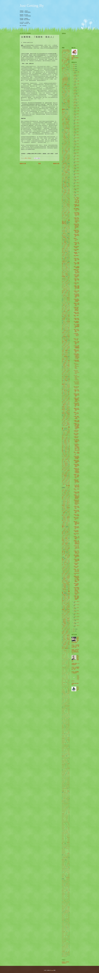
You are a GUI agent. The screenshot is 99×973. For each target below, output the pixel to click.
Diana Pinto (64, 723)
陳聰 (62, 423)
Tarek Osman (65, 926)
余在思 (68, 156)
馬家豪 (65, 315)
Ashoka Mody (67, 674)
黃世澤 (66, 464)
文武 (67, 87)
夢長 (65, 520)
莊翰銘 (67, 371)
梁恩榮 (63, 359)
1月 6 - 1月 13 (76, 625)
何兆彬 (67, 146)
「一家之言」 (65, 62)
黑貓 (63, 484)
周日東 (64, 210)
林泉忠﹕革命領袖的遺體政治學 (76, 560)
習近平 (66, 369)
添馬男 (68, 365)
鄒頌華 (64, 517)
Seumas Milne (64, 906)
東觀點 (65, 227)
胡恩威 (63, 281)
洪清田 (66, 274)
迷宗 (68, 311)
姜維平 (64, 270)
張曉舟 (67, 349)
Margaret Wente (65, 819)
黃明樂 (64, 468)
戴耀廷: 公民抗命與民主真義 (76, 351)
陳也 (62, 389)
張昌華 (65, 334)
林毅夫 (68, 246)
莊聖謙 (64, 371)
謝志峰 (63, 614)
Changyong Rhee (65, 694)
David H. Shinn (65, 714)
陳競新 (68, 424)
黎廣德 (64, 586)
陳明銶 (68, 399)
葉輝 (64, 509)
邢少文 (64, 205)
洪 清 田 (66, 272)
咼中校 (65, 265)
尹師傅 (63, 82)
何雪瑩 (66, 151)
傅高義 (66, 435)
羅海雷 (63, 632)
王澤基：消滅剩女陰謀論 (76, 421)
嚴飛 (64, 640)
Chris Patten (65, 698)
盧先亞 (65, 591)
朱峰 (62, 132)
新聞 (68, 486)
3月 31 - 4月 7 (76, 185)
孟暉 (67, 217)
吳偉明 (65, 166)
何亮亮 (66, 148)
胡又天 (66, 279)
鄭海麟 (68, 576)
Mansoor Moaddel (65, 817)
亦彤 (67, 117)
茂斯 (63, 284)
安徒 (66, 127)
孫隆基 (64, 295)
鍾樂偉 (64, 622)
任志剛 (63, 118)
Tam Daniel (68, 925)
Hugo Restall (68, 753)
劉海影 (63, 537)
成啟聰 (64, 131)
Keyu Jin (68, 802)
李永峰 (63, 178)
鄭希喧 (67, 572)
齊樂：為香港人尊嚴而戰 (76, 267)
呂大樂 (65, 171)
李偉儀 (67, 187)
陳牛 (69, 394)
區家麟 (68, 321)
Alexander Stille (65, 654)
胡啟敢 (66, 281)
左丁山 (63, 113)
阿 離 (68, 256)
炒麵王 (63, 251)
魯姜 (63, 581)
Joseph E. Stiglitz (66, 791)
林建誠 (65, 238)
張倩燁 (64, 336)
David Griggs (67, 713)
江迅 (64, 133)
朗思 (62, 306)
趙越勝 (64, 530)
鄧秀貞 (64, 567)
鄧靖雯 (63, 568)
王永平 (63, 94)
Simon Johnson (67, 911)
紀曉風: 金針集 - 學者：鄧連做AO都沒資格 (76, 309)
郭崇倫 (68, 385)
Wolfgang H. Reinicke (65, 946)
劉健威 (66, 537)
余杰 (64, 157)
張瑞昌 (65, 344)
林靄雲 (67, 248)
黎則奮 (65, 584)
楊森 (68, 492)
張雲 (66, 341)
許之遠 (68, 374)
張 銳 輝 (66, 326)
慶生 (63, 547)
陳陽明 (65, 414)
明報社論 (64, 223)
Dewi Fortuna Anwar (66, 722)
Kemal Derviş (65, 798)
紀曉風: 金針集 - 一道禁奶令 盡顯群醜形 (76, 598)
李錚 (66, 195)
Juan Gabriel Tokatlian (65, 793)
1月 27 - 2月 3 (76, 616)
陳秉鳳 (64, 400)
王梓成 (66, 98)
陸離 (69, 430)
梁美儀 (65, 356)
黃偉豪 (65, 475)
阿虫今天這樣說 (78, 689)
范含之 (63, 285)
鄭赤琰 (66, 573)
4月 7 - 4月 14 (76, 182)
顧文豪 (67, 647)
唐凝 (66, 292)
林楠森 (68, 245)
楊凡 (69, 487)
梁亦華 (63, 354)
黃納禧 (63, 473)
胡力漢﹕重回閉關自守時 (76, 493)
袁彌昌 (64, 311)
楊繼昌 (63, 496)
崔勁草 (66, 324)
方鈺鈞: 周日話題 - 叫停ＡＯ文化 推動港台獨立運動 (76, 220)
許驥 (66, 380)
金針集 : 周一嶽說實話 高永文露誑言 (76, 481)
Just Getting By (32, 5)
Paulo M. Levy (67, 871)
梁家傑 (67, 358)
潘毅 (66, 554)
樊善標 (65, 548)
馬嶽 (69, 319)
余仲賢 (64, 156)
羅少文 (67, 627)
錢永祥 (66, 602)
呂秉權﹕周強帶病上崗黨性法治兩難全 (76, 287)
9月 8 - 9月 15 (76, 119)
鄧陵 (68, 567)
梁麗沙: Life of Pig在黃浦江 (76, 413)
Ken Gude (63, 799)
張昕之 (68, 334)
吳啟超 (66, 167)
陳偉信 (67, 405)
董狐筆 (65, 511)
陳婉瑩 (67, 408)
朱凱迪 (65, 132)
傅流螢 (63, 435)
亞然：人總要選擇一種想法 (76, 263)
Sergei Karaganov (65, 905)
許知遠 (66, 376)
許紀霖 (63, 378)
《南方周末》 (64, 54)
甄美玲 (67, 522)
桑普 (66, 306)
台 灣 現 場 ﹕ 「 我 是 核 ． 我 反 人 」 (76, 335)
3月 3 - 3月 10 (76, 601)
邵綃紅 (64, 253)
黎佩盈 (63, 582)
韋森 (68, 286)
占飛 (67, 106)
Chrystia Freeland (64, 704)
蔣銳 (62, 564)
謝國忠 (65, 615)
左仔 (68, 113)
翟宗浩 (67, 524)
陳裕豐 (68, 415)
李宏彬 (66, 181)
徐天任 (65, 299)
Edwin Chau (67, 729)
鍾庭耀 (64, 619)
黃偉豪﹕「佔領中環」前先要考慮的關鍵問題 (76, 497)
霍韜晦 (68, 605)
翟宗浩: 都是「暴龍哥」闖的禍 (76, 584)
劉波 (65, 534)
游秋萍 (66, 445)
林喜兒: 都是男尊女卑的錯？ (76, 235)
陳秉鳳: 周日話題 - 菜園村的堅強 (76, 231)
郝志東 (66, 312)
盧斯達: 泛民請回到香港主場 (76, 409)
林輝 (64, 247)
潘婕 (64, 553)
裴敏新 (67, 525)
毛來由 (65, 91)
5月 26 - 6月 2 (76, 161)
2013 (74, 70)
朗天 (67, 305)
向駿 (63, 122)
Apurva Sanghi (64, 672)
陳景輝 (63, 413)
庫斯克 (68, 297)
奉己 (69, 216)
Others (67, 868)
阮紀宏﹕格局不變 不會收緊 (76, 342)
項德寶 (68, 456)
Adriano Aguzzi (67, 652)
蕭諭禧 (63, 600)
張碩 (62, 346)
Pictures (68, 877)
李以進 (63, 177)
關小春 (68, 637)
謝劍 (68, 615)
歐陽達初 (63, 550)
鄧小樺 (65, 566)
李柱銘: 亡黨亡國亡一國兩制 (76, 243)
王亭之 (67, 97)
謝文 (64, 613)
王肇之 (64, 101)
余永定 (65, 154)
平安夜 (63, 114)
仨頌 (66, 103)
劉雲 (66, 540)
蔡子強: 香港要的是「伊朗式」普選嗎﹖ (76, 405)
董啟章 (68, 511)
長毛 (66, 255)
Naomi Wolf (65, 857)
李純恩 (65, 186)
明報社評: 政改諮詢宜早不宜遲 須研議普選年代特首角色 (76, 470)
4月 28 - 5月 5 (76, 173)
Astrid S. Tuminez (65, 677)
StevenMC (66, 922)
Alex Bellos (66, 653)
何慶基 (66, 152)
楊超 (62, 494)
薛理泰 (68, 612)
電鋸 (68, 519)
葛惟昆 (66, 510)
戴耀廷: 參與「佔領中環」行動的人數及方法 (76, 271)
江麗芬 (64, 136)
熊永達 (68, 521)
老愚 (67, 139)
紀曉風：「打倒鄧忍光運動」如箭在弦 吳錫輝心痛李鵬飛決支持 (76, 426)
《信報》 (66, 53)
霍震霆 (64, 605)
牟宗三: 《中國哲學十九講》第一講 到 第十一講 (75, 668)
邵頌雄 (67, 253)
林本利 (68, 232)
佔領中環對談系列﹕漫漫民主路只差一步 (76, 214)
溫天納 (66, 496)
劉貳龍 (67, 539)
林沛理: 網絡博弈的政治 (76, 361)
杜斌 (64, 197)
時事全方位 (65, 304)
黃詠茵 (68, 478)
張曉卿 (63, 350)
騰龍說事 (63, 647)
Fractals (64, 734)
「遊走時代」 (67, 64)
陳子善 (66, 389)
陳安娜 (66, 398)
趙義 (67, 530)
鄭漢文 (68, 578)
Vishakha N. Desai (65, 942)
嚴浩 (66, 640)
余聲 (67, 161)
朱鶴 (69, 132)
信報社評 (64, 261)
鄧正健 (68, 566)
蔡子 (65, 557)
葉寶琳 (63, 510)
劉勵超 (66, 544)
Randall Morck (64, 881)
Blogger (51, 970)
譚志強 (65, 634)
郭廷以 (63, 384)
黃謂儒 (66, 480)
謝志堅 (66, 614)
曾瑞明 (65, 441)
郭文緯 (65, 383)
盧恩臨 (68, 593)
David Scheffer (65, 718)
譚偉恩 (68, 634)
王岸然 (68, 96)
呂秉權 (66, 172)
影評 (64, 545)
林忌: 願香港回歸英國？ (76, 322)
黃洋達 (68, 470)
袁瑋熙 (68, 310)
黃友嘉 (66, 463)
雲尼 (65, 456)
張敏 (64, 339)
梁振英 (67, 359)
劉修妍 (67, 535)
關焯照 (68, 638)
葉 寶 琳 (64, 500)
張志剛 (64, 331)
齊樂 (62, 533)
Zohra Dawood (64, 956)
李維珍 (66, 191)
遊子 (69, 515)
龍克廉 (64, 608)
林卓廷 (68, 236)
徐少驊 (68, 299)
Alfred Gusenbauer (65, 657)
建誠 (67, 270)
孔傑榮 (63, 86)
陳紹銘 (64, 410)
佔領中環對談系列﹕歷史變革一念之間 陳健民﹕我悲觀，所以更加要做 (76, 591)
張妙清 (68, 330)
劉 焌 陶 (66, 533)
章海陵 (68, 431)
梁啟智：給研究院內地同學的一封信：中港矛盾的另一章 (75, 651)
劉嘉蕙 (64, 542)
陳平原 (64, 395)
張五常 (66, 329)
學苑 (69, 588)
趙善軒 (68, 529)
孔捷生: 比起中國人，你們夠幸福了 (76, 552)
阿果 (66, 257)
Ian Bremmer (65, 754)
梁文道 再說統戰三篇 (76, 531)
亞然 (66, 207)
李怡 (65, 182)
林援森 (66, 243)
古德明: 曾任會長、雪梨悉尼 (76, 259)
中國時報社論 (65, 79)
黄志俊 (64, 483)
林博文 (65, 242)
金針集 (63, 255)
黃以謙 (63, 465)
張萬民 (68, 344)
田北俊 (66, 114)
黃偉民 (66, 473)
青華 (69, 258)
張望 (62, 340)
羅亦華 (66, 628)
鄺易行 (68, 624)
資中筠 (68, 512)
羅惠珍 (66, 633)
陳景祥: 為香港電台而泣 (76, 313)
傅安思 (64, 434)
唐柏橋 (66, 291)
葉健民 (63, 505)
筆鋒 (66, 451)
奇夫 (65, 216)
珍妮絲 (63, 275)
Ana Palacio (66, 659)
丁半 (67, 68)
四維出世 (63, 112)
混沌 (74, 56)
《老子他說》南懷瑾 (65, 49)
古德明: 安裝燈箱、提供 (76, 319)
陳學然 (68, 420)
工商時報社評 (65, 77)
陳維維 (67, 418)
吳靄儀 (68, 169)
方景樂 (68, 88)
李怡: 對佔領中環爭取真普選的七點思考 (76, 296)
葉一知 (68, 500)
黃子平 (66, 460)
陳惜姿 (63, 409)
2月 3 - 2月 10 (76, 613)
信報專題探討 (64, 262)
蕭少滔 (65, 595)
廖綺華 (68, 520)
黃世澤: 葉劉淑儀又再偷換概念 (76, 465)
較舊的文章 (56, 163)
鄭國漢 (64, 577)
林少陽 (68, 231)
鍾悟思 (68, 619)
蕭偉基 (66, 598)
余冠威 (68, 157)
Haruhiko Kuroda (65, 747)
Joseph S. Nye (66, 792)
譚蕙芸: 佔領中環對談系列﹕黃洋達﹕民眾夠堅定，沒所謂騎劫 (76, 579)
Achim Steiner (64, 649)
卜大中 (66, 72)
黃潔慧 (64, 479)
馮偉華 (63, 459)
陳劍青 (63, 419)
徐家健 (68, 300)
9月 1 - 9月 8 (76, 122)
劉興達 (63, 544)
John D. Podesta (67, 778)
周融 (66, 215)
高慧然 (68, 320)
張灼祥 (67, 331)
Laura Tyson (64, 804)
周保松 (65, 212)
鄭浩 (65, 576)
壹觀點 (66, 439)
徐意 (67, 301)
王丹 (68, 93)
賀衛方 (66, 454)
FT (67, 734)
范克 (67, 284)
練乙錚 (67, 556)
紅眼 (69, 276)
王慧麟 (68, 101)
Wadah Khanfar (65, 945)
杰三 (63, 226)
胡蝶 (65, 282)
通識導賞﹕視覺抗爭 (76, 253)
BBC (62, 683)
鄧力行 (65, 564)
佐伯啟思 (65, 143)
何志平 (63, 147)
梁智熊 (66, 361)
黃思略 (65, 470)
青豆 (66, 258)
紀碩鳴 (67, 275)
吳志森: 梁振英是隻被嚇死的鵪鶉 (76, 457)
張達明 (64, 345)
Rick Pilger (64, 886)
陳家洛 (64, 404)
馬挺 (69, 316)
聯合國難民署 (65, 610)
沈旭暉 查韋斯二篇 (76, 431)
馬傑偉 (63, 319)
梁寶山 (64, 365)
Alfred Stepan (64, 658)
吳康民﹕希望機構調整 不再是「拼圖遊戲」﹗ (76, 400)
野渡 (64, 388)
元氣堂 (66, 83)
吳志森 (65, 163)
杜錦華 (67, 197)
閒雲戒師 (65, 455)
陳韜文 (68, 423)
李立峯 (66, 178)
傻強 (66, 484)
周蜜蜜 (63, 215)
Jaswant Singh (67, 768)
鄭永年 (64, 571)
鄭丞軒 (68, 571)
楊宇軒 (66, 490)
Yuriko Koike (67, 952)
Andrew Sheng (67, 664)
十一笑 (63, 72)
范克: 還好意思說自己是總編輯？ (76, 440)
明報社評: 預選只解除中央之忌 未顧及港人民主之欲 (76, 502)
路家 (66, 515)
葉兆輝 (64, 501)
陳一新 (67, 388)
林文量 (64, 232)
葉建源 (64, 502)
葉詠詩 (64, 506)
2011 (74, 631)
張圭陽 (65, 330)
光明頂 (66, 119)
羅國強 (63, 633)
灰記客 (64, 137)
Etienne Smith (67, 733)
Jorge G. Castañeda (66, 787)
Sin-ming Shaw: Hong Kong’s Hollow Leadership (76, 377)
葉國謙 (68, 505)
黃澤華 (63, 480)
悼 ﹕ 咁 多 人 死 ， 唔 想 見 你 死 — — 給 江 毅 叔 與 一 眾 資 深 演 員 (76, 200)
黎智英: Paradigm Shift (76, 239)
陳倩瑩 (65, 403)
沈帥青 (65, 201)
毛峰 (65, 92)
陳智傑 (68, 413)
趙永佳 (66, 528)
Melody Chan (64, 833)
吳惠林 (65, 168)
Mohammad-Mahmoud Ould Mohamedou (66, 850)
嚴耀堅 (66, 642)
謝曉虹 (66, 617)
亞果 (63, 207)
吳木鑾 (65, 162)
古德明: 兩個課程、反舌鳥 (76, 391)
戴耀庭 (68, 609)
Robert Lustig (64, 891)
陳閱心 (65, 420)
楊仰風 (63, 490)
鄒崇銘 (68, 516)
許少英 (64, 375)
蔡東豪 (63, 559)
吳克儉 (68, 162)
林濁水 (67, 247)
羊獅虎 (64, 139)
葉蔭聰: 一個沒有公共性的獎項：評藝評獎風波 (76, 542)
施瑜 (65, 271)
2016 (74, 64)
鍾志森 (65, 618)
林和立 (64, 237)
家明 (66, 296)
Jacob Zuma (64, 763)
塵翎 (62, 520)
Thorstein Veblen (64, 935)
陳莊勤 (68, 410)
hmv (64, 752)
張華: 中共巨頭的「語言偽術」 (76, 330)
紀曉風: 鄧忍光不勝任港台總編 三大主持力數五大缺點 (76, 356)
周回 (66, 211)
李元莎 (64, 176)
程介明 (66, 449)
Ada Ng (68, 649)
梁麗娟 (68, 364)
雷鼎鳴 (68, 517)
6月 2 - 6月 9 (76, 158)
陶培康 (66, 427)
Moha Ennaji (68, 846)
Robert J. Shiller (65, 890)
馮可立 (64, 458)
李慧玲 (68, 192)
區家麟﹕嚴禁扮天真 (76, 292)
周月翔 (67, 210)
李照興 (65, 190)
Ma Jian (67, 814)
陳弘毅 (67, 395)
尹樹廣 (66, 82)
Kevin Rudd (63, 802)
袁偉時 (66, 309)
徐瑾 (66, 302)
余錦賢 (63, 161)
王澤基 (65, 102)
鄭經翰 (65, 578)
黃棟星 (65, 478)
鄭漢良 (64, 579)
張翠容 (66, 346)
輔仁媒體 (66, 532)
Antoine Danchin (65, 669)
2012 (74, 629)
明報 (66, 220)
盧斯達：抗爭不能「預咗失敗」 (76, 304)
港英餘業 (66, 444)
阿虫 (62, 257)
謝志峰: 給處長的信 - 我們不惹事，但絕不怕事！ (76, 226)
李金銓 (65, 183)
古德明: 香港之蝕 (76, 283)
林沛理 (63, 236)
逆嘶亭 (63, 312)
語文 (63, 527)
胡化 (64, 280)
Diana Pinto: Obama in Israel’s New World (76, 372)
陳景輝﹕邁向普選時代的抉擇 (76, 395)
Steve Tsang (64, 921)
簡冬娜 (65, 624)
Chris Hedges (68, 697)
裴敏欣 (63, 525)
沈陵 (63, 202)
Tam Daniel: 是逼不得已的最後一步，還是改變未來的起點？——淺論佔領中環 (76, 447)
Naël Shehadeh (67, 856)
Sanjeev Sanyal (64, 901)
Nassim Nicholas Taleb (65, 858)
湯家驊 (66, 446)
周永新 (63, 211)
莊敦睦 (65, 370)
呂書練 (63, 173)
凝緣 (65, 587)
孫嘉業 (68, 295)
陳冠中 (67, 400)
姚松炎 (67, 267)
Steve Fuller (68, 920)
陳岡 (65, 399)
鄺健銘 (64, 625)
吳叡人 (68, 168)
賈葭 (66, 514)
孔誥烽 (68, 86)
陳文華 (66, 393)
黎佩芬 (66, 581)
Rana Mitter (67, 880)
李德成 (65, 192)
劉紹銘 (63, 539)
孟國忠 (64, 217)
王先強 (64, 96)
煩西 (66, 497)
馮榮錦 (66, 459)
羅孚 (65, 629)
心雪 (64, 87)
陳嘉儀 (64, 418)
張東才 (64, 335)
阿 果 (65, 256)
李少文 (67, 176)
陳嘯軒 (66, 419)
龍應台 (67, 608)
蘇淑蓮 (65, 643)
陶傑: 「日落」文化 (76, 490)
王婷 (69, 98)
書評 (64, 305)
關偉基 (64, 638)
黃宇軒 (66, 465)
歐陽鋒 (67, 550)
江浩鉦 (68, 133)
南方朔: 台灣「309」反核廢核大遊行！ (76, 547)
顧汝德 (63, 648)
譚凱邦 (64, 635)
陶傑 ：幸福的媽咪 (76, 567)
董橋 (64, 512)
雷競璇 (65, 519)
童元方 (66, 450)
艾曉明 (66, 142)
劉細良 (66, 538)
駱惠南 (64, 607)
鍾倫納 (68, 618)
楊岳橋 (66, 491)
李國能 (63, 188)
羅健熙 (67, 632)
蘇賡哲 (68, 643)
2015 (74, 66)
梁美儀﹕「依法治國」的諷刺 (76, 537)
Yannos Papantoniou (65, 947)
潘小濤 (63, 552)
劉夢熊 (67, 542)
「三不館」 (63, 63)
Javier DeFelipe (65, 769)
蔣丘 (64, 563)
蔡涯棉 (65, 562)
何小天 (64, 146)
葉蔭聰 (68, 507)
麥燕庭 (68, 432)
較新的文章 (23, 163)
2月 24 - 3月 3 (76, 604)
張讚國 (63, 351)
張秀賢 (63, 332)
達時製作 (64, 516)
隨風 (69, 604)
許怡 (67, 375)
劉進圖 (63, 540)
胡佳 (67, 280)
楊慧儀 (64, 495)
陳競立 (64, 424)
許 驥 (65, 374)
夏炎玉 (65, 294)
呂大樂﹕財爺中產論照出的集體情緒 (76, 346)
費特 (63, 454)
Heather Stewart (64, 748)
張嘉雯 (67, 345)
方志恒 (63, 88)
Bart (68, 682)
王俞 (62, 98)
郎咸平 (65, 286)
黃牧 (62, 469)
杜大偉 (66, 196)
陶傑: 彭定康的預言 (76, 247)
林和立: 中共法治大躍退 (76, 515)
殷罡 (69, 306)
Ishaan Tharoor (67, 757)
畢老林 (65, 366)
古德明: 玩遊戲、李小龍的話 (76, 507)
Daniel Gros (64, 708)
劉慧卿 (63, 543)
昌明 (63, 220)
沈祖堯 (68, 201)
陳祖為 (64, 405)
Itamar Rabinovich (65, 758)
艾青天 (65, 141)
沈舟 (66, 200)
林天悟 (63, 231)
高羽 (64, 320)
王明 (64, 97)
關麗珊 (68, 639)
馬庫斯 (66, 316)
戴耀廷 (63, 609)
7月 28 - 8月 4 (76, 137)
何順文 (63, 152)
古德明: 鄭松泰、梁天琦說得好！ (75, 664)
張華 (66, 340)
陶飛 (66, 425)
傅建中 (67, 434)
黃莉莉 (65, 476)
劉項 (69, 540)
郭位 (68, 383)
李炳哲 (66, 185)
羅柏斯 (68, 629)
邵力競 (63, 252)
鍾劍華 (68, 620)
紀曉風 (64, 276)
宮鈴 (63, 296)
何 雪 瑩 (68, 144)
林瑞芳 (64, 246)
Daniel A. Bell (66, 707)
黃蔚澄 (67, 479)
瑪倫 (64, 522)
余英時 (68, 158)
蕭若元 (65, 597)
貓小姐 (67, 600)
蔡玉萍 (67, 558)
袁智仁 (65, 310)
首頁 (39, 163)
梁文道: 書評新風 (76, 250)
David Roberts (67, 717)
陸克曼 (66, 430)
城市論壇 (66, 266)
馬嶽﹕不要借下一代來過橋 (76, 453)
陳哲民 (68, 403)
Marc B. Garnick (65, 818)
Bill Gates (64, 687)
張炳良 (68, 335)
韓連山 (65, 623)
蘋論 (69, 644)
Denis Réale (64, 719)
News (63, 860)
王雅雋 (64, 99)
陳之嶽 (65, 390)
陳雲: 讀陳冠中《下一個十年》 (76, 209)
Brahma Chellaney (66, 693)
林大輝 (68, 228)
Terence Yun (64, 930)
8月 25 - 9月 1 (76, 125)
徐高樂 (64, 301)
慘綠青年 (64, 521)
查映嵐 (63, 272)
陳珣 (69, 404)
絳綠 (69, 451)
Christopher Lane (67, 702)
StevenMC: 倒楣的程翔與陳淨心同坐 (76, 486)
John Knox (64, 779)
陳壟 (65, 423)
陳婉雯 (64, 408)
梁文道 (66, 352)
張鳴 (69, 346)
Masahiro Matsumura (65, 832)
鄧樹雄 (66, 568)
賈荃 (63, 514)
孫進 (69, 294)
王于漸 (64, 93)
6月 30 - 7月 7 (76, 149)
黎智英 (68, 584)
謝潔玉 (63, 617)
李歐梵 (68, 193)
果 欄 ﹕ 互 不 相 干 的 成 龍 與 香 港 (76, 570)
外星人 (67, 112)
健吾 (64, 321)
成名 (69, 129)
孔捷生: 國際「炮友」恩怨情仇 (76, 417)
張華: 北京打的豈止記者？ (76, 518)
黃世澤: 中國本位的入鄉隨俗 (76, 511)
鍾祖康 (64, 620)
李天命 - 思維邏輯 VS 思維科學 (75, 672)
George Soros (64, 737)
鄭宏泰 (64, 572)
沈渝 (66, 202)
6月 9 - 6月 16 (76, 155)
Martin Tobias (67, 829)
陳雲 (69, 414)
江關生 (68, 134)
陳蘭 (63, 425)
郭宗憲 (68, 384)
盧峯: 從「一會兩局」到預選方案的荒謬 (76, 523)
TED (66, 927)
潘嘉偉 (63, 554)
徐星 (64, 300)
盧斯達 (64, 594)
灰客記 (68, 136)
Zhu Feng (66, 955)
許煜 (66, 378)
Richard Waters (67, 885)
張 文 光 (66, 325)
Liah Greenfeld (64, 809)
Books (69, 692)
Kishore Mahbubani (66, 803)
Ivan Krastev (64, 759)
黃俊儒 (66, 469)
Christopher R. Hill (66, 703)
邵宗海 (68, 252)
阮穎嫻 (68, 206)
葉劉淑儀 (63, 507)
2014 (74, 68)
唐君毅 (63, 291)
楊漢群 (68, 494)
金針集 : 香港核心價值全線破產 (76, 275)
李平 (66, 177)
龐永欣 (64, 627)
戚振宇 (66, 351)
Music (68, 853)
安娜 (63, 127)
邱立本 (66, 251)
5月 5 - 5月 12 (76, 170)
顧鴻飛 (66, 648)
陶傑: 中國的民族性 (76, 434)
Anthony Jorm (66, 668)
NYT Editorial (64, 866)
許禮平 (65, 379)
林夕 (65, 228)
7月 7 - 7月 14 (76, 146)
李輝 (64, 195)
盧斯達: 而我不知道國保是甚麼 (76, 461)
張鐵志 (66, 350)
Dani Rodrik (67, 705)
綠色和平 (63, 524)
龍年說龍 (68, 607)
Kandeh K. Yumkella (66, 797)
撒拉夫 (66, 547)
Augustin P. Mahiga (65, 678)
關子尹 (65, 637)
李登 (66, 188)
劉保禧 (68, 534)
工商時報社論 (65, 78)
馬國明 (64, 317)
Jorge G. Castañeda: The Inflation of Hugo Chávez (76, 366)
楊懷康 (67, 495)
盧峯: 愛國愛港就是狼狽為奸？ (76, 556)
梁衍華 (63, 358)
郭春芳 (64, 385)
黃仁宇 (65, 461)
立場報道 (64, 117)
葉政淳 (68, 502)
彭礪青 (65, 440)
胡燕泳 (68, 282)
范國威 (66, 285)
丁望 (66, 69)
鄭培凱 (68, 577)
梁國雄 (65, 360)
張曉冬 (64, 349)
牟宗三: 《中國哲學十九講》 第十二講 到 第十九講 (75, 646)
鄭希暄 (63, 573)
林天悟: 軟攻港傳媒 (76, 564)
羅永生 (63, 628)
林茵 (65, 241)
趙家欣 (65, 529)
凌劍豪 (67, 290)
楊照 (65, 494)
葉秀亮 (68, 501)
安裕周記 (67, 128)
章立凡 (64, 431)
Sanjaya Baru (65, 900)
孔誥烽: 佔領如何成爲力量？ (76, 527)
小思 (69, 74)
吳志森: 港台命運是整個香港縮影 (76, 300)
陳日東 (66, 394)
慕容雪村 (68, 545)
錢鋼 (66, 604)
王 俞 (69, 92)
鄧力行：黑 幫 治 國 (76, 339)
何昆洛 (66, 147)
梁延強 (66, 355)
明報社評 (66, 221)
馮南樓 (67, 458)
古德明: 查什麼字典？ (76, 437)
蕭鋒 (68, 599)
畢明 (69, 366)
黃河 (68, 468)
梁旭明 (67, 354)
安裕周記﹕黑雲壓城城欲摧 (76, 205)
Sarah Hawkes (67, 902)
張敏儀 (67, 339)
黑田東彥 (68, 483)
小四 (64, 73)
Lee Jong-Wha (66, 807)
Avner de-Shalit (64, 679)
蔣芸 (67, 563)
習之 (62, 369)
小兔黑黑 (65, 74)
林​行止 (65, 233)
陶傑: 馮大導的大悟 (76, 387)
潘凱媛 (67, 553)
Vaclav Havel (64, 940)
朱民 (68, 131)
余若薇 (64, 158)
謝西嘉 (67, 613)
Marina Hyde (64, 822)
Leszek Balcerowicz (65, 808)
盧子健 (64, 589)
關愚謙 (65, 639)
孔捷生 (65, 84)
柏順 (68, 271)
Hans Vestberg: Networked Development (76, 383)
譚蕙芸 (68, 635)
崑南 (63, 324)
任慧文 (66, 118)
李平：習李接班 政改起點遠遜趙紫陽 (76, 326)
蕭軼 (65, 599)
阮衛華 (65, 206)
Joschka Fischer (64, 788)
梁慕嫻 (65, 363)
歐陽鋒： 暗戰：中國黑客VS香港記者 (76, 476)
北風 (65, 106)
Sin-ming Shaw (65, 912)
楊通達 (65, 492)
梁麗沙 (64, 364)
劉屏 (64, 535)
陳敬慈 (65, 415)
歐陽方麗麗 (67, 549)
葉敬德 (67, 506)
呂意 (66, 173)
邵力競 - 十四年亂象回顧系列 (65, 962)
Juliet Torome (64, 794)
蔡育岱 (67, 559)
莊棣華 (68, 370)
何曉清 (66, 153)
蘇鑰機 (64, 644)
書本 (69, 304)
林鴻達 (63, 248)
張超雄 (63, 341)
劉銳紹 (66, 543)
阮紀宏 (68, 205)
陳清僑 (68, 409)
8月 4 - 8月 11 (76, 134)
